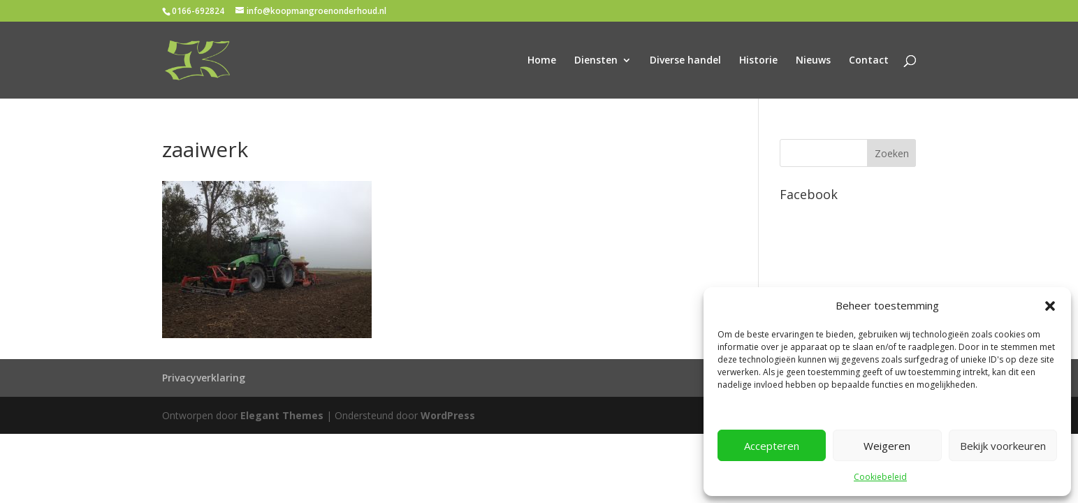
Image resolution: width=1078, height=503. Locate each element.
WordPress (448, 415)
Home (541, 60)
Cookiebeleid (880, 477)
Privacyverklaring (203, 377)
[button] (1050, 306)
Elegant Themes (281, 415)
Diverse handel (685, 60)
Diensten (596, 60)
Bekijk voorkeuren (1003, 446)
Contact (869, 60)
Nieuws (813, 60)
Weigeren (887, 446)
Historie (758, 60)
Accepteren (771, 446)
